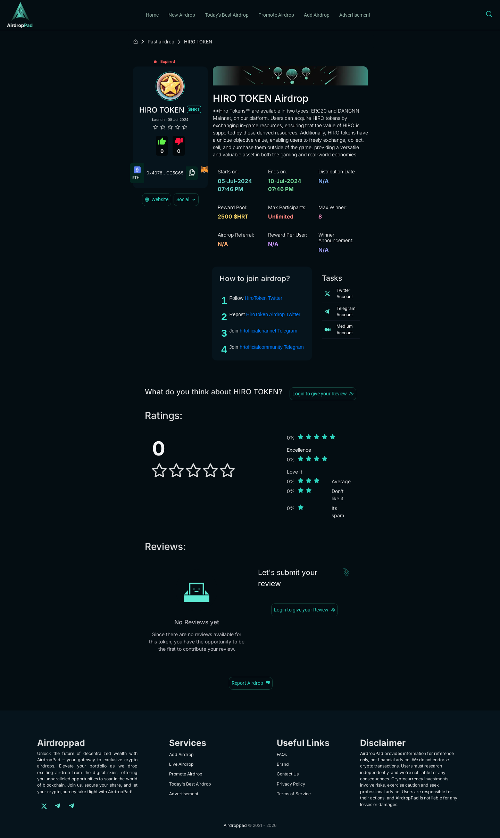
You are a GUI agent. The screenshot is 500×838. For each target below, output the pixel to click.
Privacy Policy (291, 784)
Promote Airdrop (276, 15)
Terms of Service (294, 793)
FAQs (282, 754)
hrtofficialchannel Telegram (268, 331)
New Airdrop (181, 15)
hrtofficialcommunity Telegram (272, 347)
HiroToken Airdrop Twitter (273, 314)
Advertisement (354, 15)
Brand (283, 764)
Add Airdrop (317, 15)
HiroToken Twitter (263, 298)
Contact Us (288, 774)
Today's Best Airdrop (227, 15)
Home (152, 15)
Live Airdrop (181, 764)
